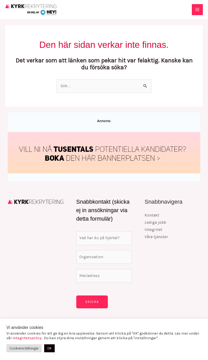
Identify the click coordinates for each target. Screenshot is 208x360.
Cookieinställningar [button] (24, 348)
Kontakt (152, 215)
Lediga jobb (155, 222)
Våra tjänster (156, 237)
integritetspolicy (27, 338)
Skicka (92, 302)
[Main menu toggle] (197, 9)
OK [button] (49, 348)
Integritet (153, 229)
